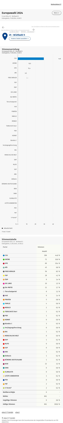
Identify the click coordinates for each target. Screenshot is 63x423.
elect (17, 412)
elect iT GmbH (7, 412)
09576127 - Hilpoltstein (27, 32)
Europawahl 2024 (12, 12)
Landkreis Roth (14, 32)
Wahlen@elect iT (56, 4)
